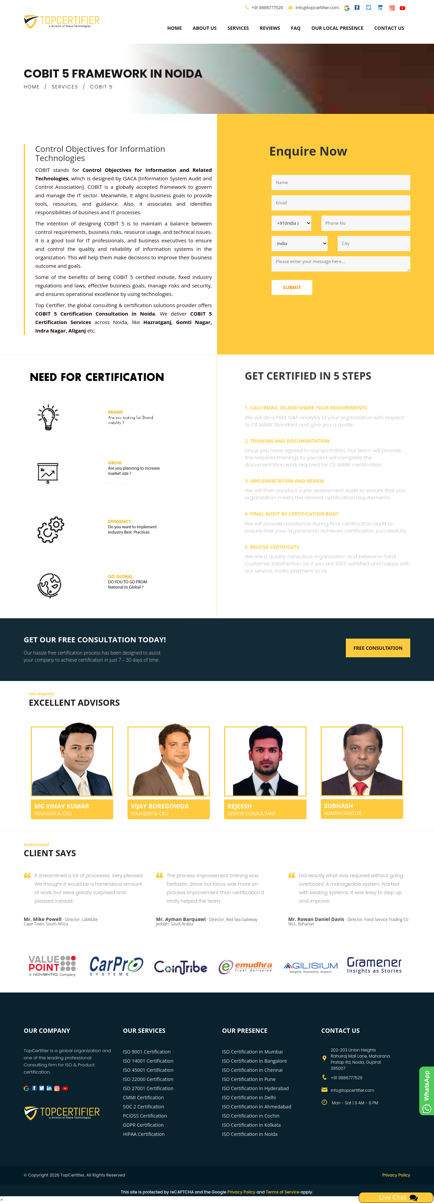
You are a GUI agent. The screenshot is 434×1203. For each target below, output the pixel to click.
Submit (292, 287)
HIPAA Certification (144, 1134)
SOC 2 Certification (143, 1106)
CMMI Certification (143, 1097)
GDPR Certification (143, 1125)
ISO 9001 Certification (147, 1051)
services (238, 28)
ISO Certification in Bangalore (254, 1061)
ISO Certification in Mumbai (252, 1051)
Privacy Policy (396, 1175)
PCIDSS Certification (145, 1115)
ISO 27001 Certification (148, 1088)
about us (205, 28)
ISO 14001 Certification (148, 1061)
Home (174, 28)
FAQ (296, 28)
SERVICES (65, 86)
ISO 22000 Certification (148, 1079)
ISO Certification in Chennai (252, 1070)
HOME (32, 86)
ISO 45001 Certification (148, 1070)
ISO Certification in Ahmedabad (256, 1106)
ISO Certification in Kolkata (251, 1125)
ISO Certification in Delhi (249, 1097)
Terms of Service (282, 1192)
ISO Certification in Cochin (250, 1115)
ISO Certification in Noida (250, 1134)
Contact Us (389, 28)
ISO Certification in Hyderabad (255, 1088)
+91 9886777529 (267, 8)
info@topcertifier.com (313, 8)
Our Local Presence (337, 28)
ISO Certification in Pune (249, 1079)
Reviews (270, 28)
